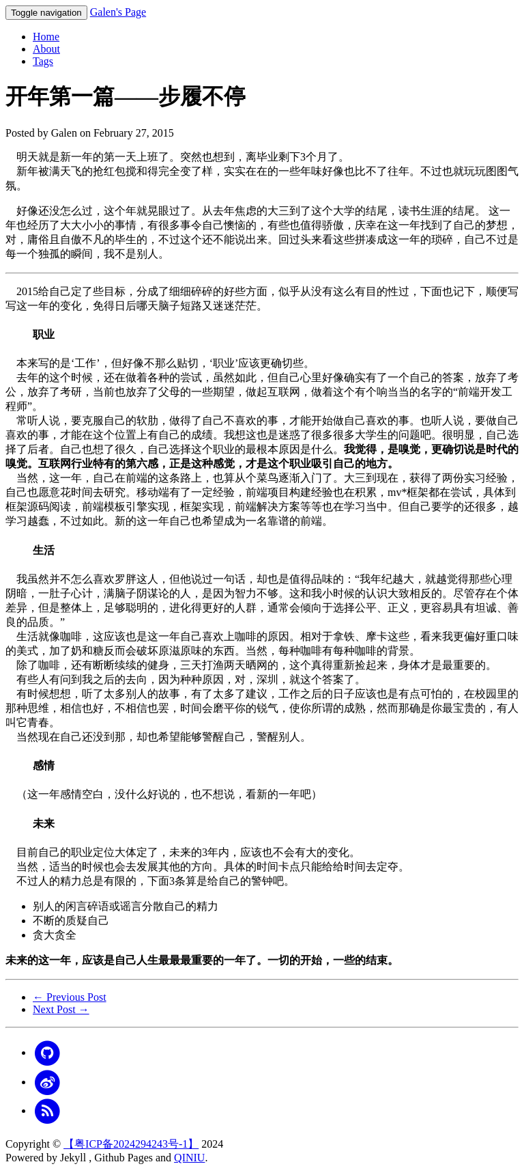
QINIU (189, 1157)
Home (46, 36)
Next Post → (61, 1009)
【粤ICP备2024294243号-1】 (131, 1144)
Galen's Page (118, 12)
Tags (43, 61)
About (46, 49)
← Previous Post (69, 997)
